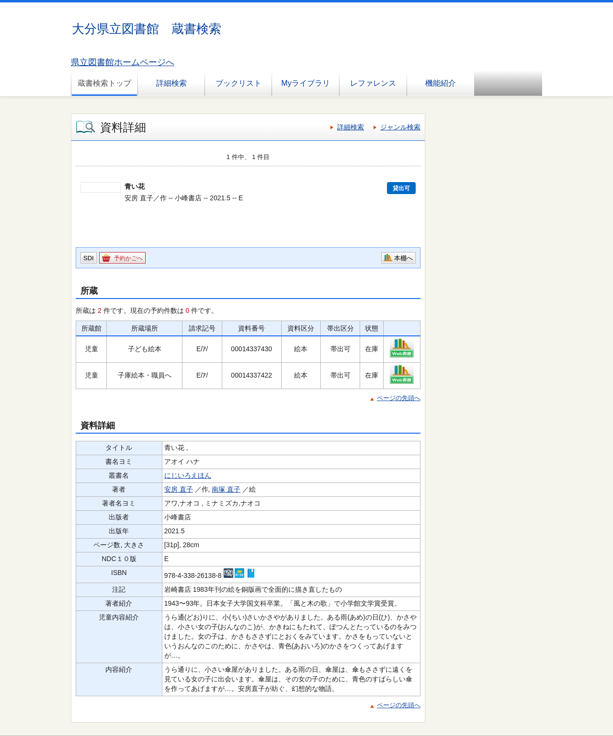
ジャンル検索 (400, 127)
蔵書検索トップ (104, 83)
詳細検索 (171, 83)
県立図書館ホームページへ (122, 62)
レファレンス (373, 83)
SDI (88, 258)
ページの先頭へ (398, 398)
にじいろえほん (187, 475)
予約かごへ (128, 258)
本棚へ (403, 258)
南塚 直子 (226, 489)
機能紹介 (440, 83)
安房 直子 (178, 489)
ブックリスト (238, 83)
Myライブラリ (305, 83)
